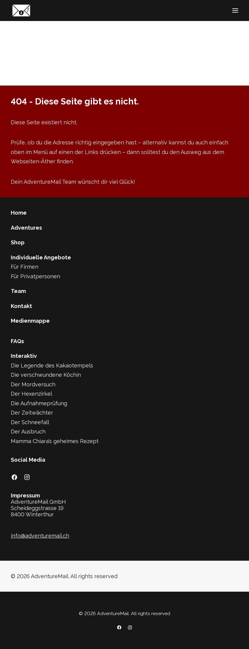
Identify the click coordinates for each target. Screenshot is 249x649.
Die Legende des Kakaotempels (52, 365)
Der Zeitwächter (32, 412)
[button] (235, 10)
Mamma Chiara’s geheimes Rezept (55, 441)
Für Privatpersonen (35, 276)
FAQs (17, 341)
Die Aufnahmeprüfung (39, 403)
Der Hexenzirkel (31, 394)
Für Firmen (24, 267)
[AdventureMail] (21, 10)
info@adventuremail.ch (40, 536)
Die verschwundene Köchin (46, 375)
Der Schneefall (30, 422)
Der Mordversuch (33, 384)
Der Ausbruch (28, 431)
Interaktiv (24, 356)
